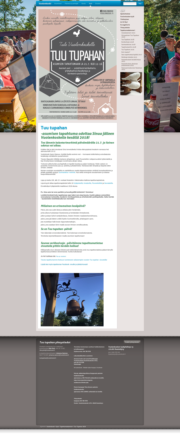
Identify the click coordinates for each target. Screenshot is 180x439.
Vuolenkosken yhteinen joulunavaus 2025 (129, 64)
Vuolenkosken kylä (127, 16)
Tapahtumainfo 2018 (128, 47)
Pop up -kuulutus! (61, 256)
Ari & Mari (124, 22)
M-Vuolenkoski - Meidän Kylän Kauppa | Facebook (88, 367)
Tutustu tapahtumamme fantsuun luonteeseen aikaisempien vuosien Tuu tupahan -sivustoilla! (74, 260)
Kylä (90, 4)
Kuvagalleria (125, 25)
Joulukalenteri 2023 (128, 33)
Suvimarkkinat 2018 (128, 45)
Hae (140, 3)
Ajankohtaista (125, 14)
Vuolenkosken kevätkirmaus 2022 (131, 60)
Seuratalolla (108, 183)
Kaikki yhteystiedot (132, 342)
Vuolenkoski (45, 3)
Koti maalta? (125, 52)
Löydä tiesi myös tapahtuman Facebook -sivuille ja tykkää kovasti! (64, 264)
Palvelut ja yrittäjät (71, 4)
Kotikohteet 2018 (127, 42)
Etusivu (98, 4)
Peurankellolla (97, 183)
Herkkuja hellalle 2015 (129, 57)
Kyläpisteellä (78, 183)
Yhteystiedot (125, 27)
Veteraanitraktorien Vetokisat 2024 (131, 68)
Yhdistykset (124, 19)
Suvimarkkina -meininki (67, 172)
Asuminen (58, 4)
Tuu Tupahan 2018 (127, 39)
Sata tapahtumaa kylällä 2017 (131, 55)
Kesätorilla (87, 183)
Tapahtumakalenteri (127, 30)
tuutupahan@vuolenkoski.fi (47, 358)
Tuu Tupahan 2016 (127, 50)
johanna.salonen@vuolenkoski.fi (59, 355)
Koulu (84, 4)
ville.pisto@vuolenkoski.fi (47, 350)
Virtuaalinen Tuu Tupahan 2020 (130, 36)
